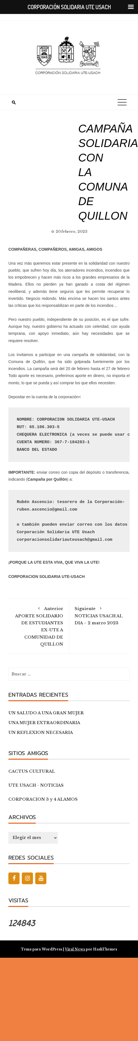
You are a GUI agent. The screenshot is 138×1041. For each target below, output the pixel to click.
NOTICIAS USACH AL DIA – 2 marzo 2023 (99, 614)
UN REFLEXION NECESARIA (40, 732)
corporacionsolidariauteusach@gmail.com (64, 539)
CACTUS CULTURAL (31, 771)
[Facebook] (14, 878)
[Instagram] (27, 878)
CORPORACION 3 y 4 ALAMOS (43, 799)
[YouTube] (40, 878)
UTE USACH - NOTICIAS (36, 785)
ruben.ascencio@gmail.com (47, 509)
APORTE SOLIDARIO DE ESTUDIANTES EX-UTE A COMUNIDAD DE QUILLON (38, 625)
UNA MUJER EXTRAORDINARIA (44, 722)
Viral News (75, 949)
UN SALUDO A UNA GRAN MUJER (46, 712)
